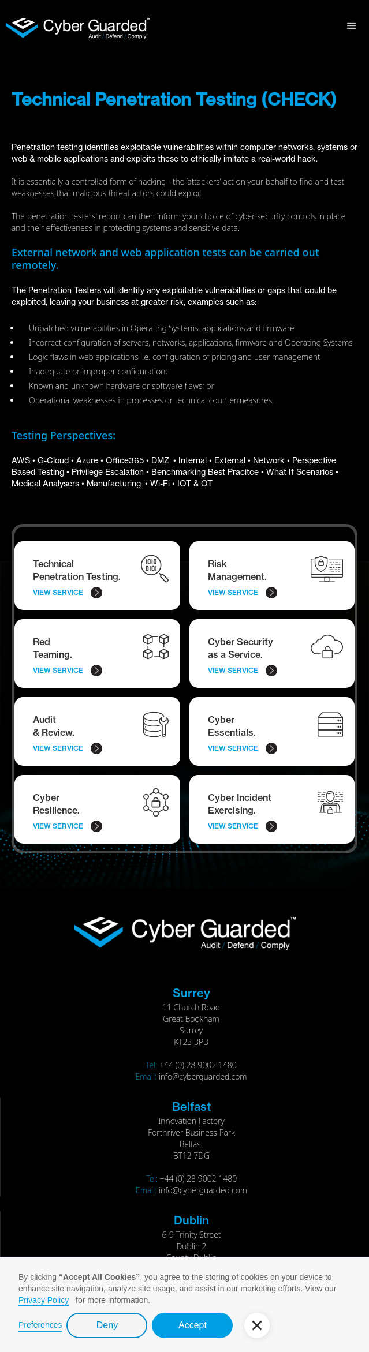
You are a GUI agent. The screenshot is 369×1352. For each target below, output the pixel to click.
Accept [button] (192, 1325)
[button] (351, 26)
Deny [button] (107, 1325)
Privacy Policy (43, 1300)
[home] (75, 24)
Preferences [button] (40, 1324)
